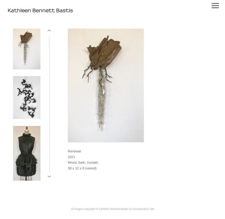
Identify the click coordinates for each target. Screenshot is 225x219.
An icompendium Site (141, 208)
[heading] (40, 11)
